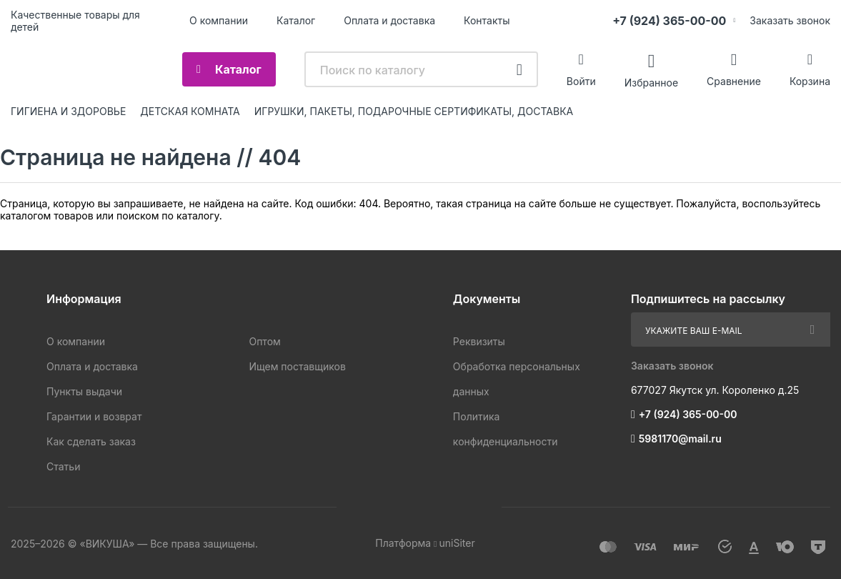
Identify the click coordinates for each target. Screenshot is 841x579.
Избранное (651, 81)
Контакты (486, 20)
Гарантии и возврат (93, 416)
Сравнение (734, 81)
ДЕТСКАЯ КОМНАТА (189, 111)
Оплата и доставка (389, 20)
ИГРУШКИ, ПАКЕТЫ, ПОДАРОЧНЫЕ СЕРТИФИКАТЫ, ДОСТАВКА (413, 111)
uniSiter (456, 543)
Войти (581, 81)
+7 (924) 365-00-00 (669, 21)
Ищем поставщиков (297, 366)
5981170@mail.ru (680, 438)
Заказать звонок (790, 20)
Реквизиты (479, 341)
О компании (218, 20)
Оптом (264, 341)
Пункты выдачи (84, 391)
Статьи (63, 466)
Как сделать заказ (91, 441)
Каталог (296, 20)
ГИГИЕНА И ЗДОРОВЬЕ (68, 111)
